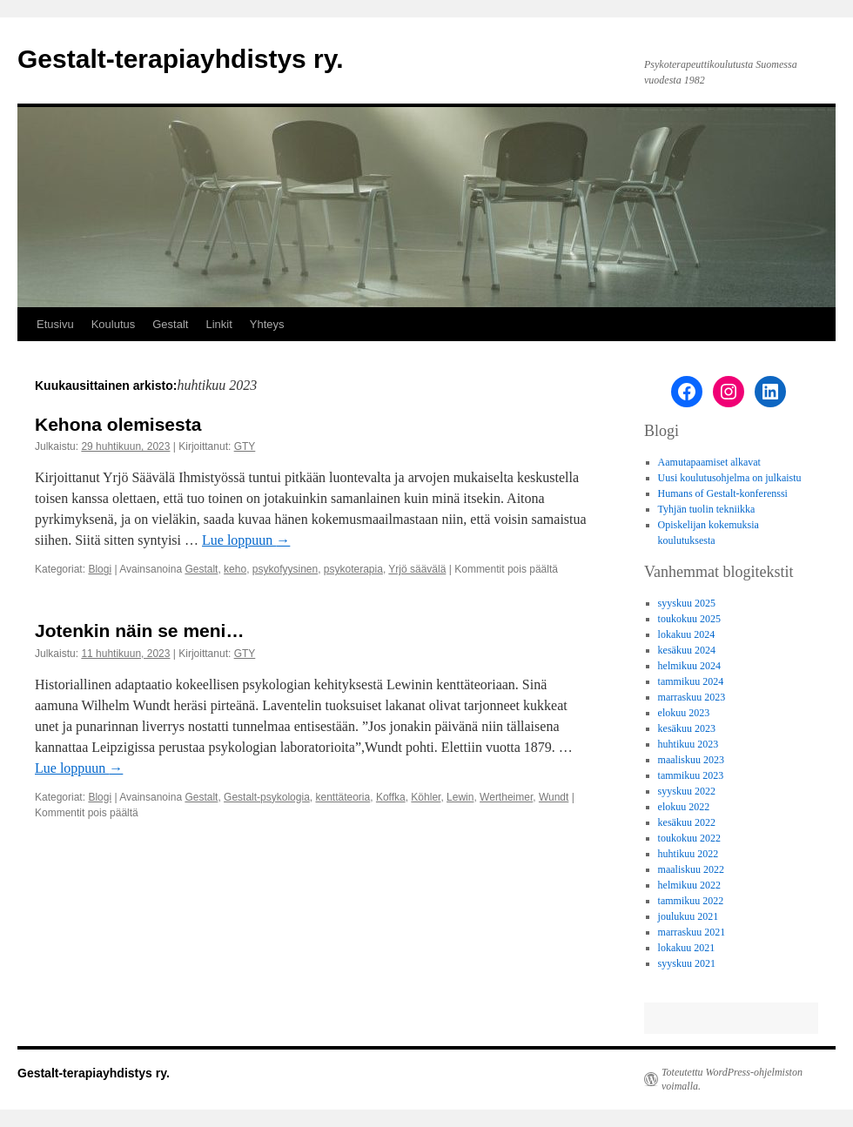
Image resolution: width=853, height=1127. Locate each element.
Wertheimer (506, 797)
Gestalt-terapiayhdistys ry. (180, 58)
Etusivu (55, 324)
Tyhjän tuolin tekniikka (707, 509)
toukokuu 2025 (689, 619)
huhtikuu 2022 (688, 854)
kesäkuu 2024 (686, 650)
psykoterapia (353, 569)
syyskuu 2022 (686, 791)
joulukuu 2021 (688, 916)
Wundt (553, 797)
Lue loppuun (246, 540)
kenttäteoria (342, 797)
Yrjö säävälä (417, 569)
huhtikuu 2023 (688, 744)
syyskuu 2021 (686, 963)
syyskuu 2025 (686, 603)
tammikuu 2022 (691, 901)
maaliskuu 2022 (691, 869)
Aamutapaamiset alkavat (709, 462)
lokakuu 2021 (686, 948)
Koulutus (113, 324)
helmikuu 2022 (689, 885)
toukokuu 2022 (689, 838)
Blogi (99, 569)
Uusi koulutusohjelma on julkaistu (730, 478)
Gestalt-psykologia (267, 797)
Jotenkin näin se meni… (139, 631)
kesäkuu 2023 (686, 728)
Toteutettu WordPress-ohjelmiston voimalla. (732, 1079)
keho (235, 569)
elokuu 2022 (684, 807)
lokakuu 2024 (686, 634)
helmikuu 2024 (689, 666)
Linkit (218, 324)
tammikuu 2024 (691, 681)
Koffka (391, 797)
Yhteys (267, 324)
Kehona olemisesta (118, 424)
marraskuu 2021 (692, 932)
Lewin (460, 797)
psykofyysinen (285, 569)
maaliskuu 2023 (691, 760)
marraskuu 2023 (692, 697)
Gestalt (170, 324)
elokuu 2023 (684, 713)
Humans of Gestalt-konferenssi (723, 493)
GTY (245, 446)
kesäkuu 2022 (686, 822)
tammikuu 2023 (691, 775)
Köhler (425, 797)
